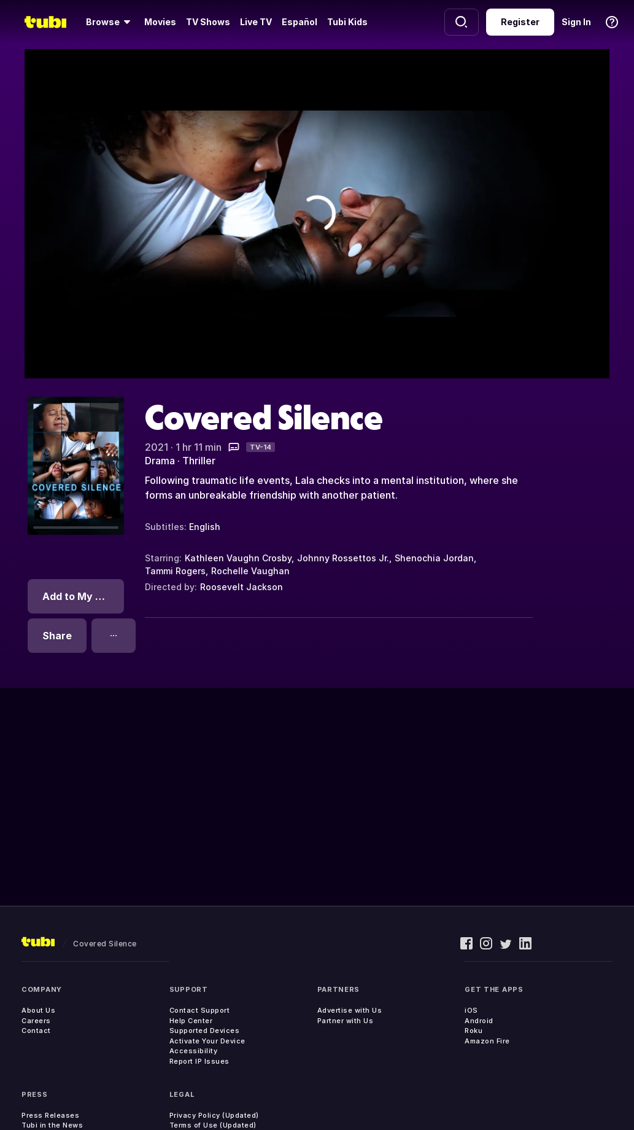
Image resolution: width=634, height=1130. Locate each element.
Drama (160, 460)
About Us (38, 1010)
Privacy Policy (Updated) (214, 1115)
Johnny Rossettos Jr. (343, 558)
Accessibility (193, 1050)
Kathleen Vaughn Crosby (238, 558)
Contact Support (199, 1010)
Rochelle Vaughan (250, 571)
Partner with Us (345, 1020)
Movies (160, 22)
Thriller (198, 460)
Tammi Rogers (175, 571)
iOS (471, 1010)
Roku (473, 1030)
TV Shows (208, 22)
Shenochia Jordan (434, 558)
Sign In (576, 22)
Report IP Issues (199, 1061)
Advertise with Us (349, 1010)
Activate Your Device (207, 1041)
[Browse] (110, 22)
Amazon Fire (487, 1041)
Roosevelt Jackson (241, 587)
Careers (36, 1020)
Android (479, 1020)
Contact (36, 1030)
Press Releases (50, 1115)
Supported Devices (204, 1030)
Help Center (191, 1020)
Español (299, 22)
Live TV (256, 22)
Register (520, 22)
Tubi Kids (347, 22)
